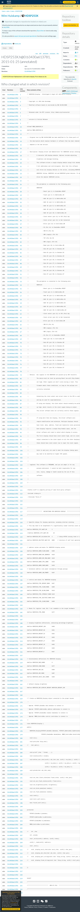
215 (21, 864)
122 (21, 529)
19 (21, 159)
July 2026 (6, 27)
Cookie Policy (14, 902)
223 (21, 893)
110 (21, 486)
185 (21, 756)
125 (21, 540)
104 (21, 465)
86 (21, 400)
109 (21, 483)
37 (21, 224)
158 (21, 659)
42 (21, 242)
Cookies (45, 907)
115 (21, 504)
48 (21, 263)
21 (21, 166)
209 (21, 842)
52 (21, 278)
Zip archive (40, 30)
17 (21, 152)
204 (21, 824)
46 (21, 256)
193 (21, 785)
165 (21, 684)
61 (21, 310)
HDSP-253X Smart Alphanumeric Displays (70, 92)
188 (21, 767)
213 (21, 857)
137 (21, 583)
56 (21, 292)
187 (21, 763)
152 (21, 637)
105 (21, 468)
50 (21, 271)
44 (21, 249)
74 (21, 357)
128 (21, 551)
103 (21, 461)
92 (21, 422)
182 (21, 745)
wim (8, 11)
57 (21, 296)
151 (21, 634)
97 (21, 440)
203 (21, 821)
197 (21, 799)
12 (21, 134)
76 (21, 364)
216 (21, 868)
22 (21, 170)
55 (21, 289)
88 (21, 407)
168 (21, 695)
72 (21, 350)
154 (21, 645)
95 (21, 432)
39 (21, 231)
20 (21, 163)
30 (21, 199)
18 (21, 155)
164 (21, 680)
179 (21, 734)
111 (21, 490)
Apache (74, 79)
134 (21, 573)
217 (21, 871)
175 (21, 720)
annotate (45, 53)
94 (21, 429)
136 (21, 580)
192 (21, 781)
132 (21, 565)
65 (21, 325)
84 (21, 393)
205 (21, 828)
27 (21, 188)
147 (21, 619)
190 (21, 774)
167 (21, 691)
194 (21, 788)
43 (21, 245)
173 (21, 713)
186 (21, 760)
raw (36, 53)
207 (21, 835)
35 (21, 217)
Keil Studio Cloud (69, 2)
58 (21, 299)
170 (21, 702)
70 (21, 343)
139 (21, 591)
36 (21, 220)
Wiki (10, 48)
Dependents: (6, 43)
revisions (52, 53)
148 (21, 623)
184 (21, 752)
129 (21, 555)
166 (21, 688)
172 (21, 709)
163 (21, 677)
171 (21, 706)
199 (21, 806)
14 (21, 141)
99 (21, 447)
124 (21, 537)
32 (21, 206)
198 (21, 803)
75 (21, 360)
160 (21, 666)
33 (21, 209)
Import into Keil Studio (70, 25)
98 (21, 443)
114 (21, 501)
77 (21, 368)
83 (21, 389)
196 (21, 796)
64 (21, 321)
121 (21, 526)
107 (21, 476)
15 (21, 145)
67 (21, 332)
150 (21, 630)
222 (21, 889)
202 (21, 817)
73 (21, 353)
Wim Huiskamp (10, 15)
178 (21, 731)
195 (21, 792)
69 (21, 339)
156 (21, 652)
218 (21, 875)
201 (21, 814)
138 (21, 587)
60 (21, 307)
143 (21, 605)
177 (21, 727)
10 (21, 127)
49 (21, 267)
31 (21, 202)
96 (21, 436)
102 (21, 458)
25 (21, 181)
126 (21, 544)
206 (21, 832)
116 (21, 508)
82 (21, 386)
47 (21, 260)
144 (21, 609)
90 (21, 414)
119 (21, 519)
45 (21, 253)
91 (21, 418)
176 (21, 724)
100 (21, 450)
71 (21, 346)
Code (12, 11)
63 (21, 317)
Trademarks (52, 907)
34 (21, 213)
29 (21, 195)
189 (21, 770)
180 (21, 738)
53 (21, 281)
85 (21, 396)
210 (21, 846)
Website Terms (33, 907)
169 (21, 698)
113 (21, 497)
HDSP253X (18, 11)
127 (21, 547)
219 (21, 878)
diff (40, 53)
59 (21, 303)
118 (21, 515)
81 (21, 382)
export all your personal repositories (25, 36)
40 (21, 235)
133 (21, 569)
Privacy (40, 907)
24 (21, 177)
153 (21, 641)
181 (21, 742)
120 (21, 522)
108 (21, 479)
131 (21, 562)
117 (21, 511)
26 (21, 184)
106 (21, 472)
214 (21, 860)
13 (21, 137)
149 (21, 627)
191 (21, 778)
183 (21, 749)
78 (21, 371)
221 (21, 885)
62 (21, 314)
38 (21, 227)
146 (21, 616)
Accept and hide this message (11, 909)
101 (21, 454)
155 (21, 648)
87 (21, 404)
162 (21, 673)
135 (21, 576)
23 (21, 173)
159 (21, 662)
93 (21, 425)
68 (21, 335)
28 (21, 191)
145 (21, 612)
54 (21, 285)
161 (21, 670)
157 (21, 655)
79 (21, 375)
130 (21, 558)
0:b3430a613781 (30, 71)
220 (21, 882)
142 (21, 601)
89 (21, 411)
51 (21, 274)
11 (21, 130)
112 (21, 494)
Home (4, 48)
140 (21, 594)
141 (21, 598)
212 (21, 853)
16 (21, 148)
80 (21, 378)
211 (21, 850)
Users (3, 11)
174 (21, 716)
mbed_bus (17, 43)
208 (21, 839)
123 (21, 533)
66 (21, 328)
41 (21, 238)
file (58, 53)
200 (21, 810)
